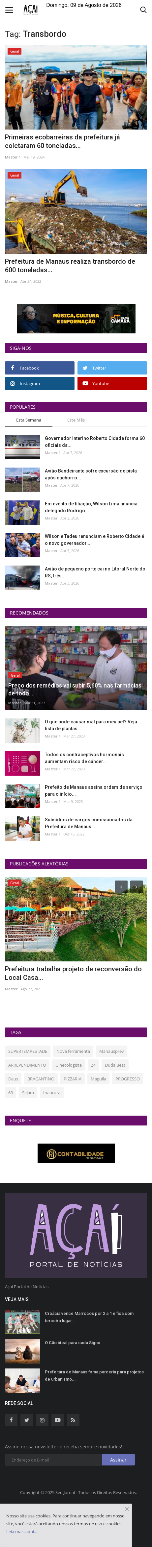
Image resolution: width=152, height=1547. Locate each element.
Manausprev (111, 1051)
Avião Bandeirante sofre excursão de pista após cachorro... (91, 474)
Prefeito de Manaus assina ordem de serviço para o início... (93, 791)
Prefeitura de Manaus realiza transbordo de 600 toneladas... (70, 265)
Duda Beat (115, 1065)
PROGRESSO (127, 1079)
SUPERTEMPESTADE (27, 1051)
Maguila (98, 1079)
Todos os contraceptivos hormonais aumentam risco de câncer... (84, 758)
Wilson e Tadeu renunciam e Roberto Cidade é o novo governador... (94, 540)
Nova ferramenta (73, 1051)
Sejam (28, 1093)
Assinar (118, 1460)
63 (10, 1093)
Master (11, 281)
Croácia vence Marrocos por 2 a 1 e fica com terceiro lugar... (89, 1317)
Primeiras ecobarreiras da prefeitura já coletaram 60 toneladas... (62, 141)
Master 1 (13, 157)
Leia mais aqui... (21, 1532)
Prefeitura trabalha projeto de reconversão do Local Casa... (73, 973)
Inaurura (51, 1093)
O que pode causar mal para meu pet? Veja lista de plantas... (91, 725)
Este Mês (76, 420)
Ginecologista (68, 1065)
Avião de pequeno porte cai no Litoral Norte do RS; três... (95, 572)
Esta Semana (28, 420)
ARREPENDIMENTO (27, 1065)
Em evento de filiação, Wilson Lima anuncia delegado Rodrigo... (91, 507)
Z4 (93, 1065)
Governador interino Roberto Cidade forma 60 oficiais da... (95, 442)
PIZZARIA (72, 1079)
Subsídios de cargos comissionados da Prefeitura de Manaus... (89, 823)
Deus (13, 1079)
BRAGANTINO (40, 1079)
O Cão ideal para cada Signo (72, 1342)
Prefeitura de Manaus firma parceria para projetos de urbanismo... (94, 1375)
